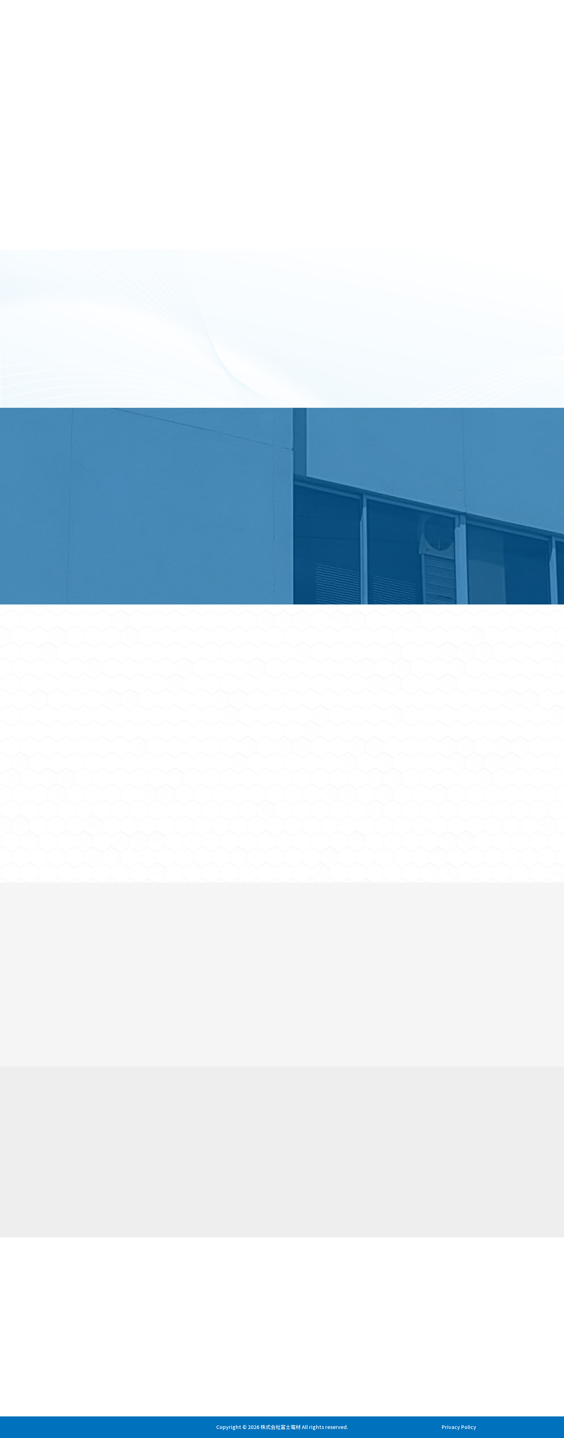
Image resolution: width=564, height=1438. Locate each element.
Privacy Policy (459, 1426)
